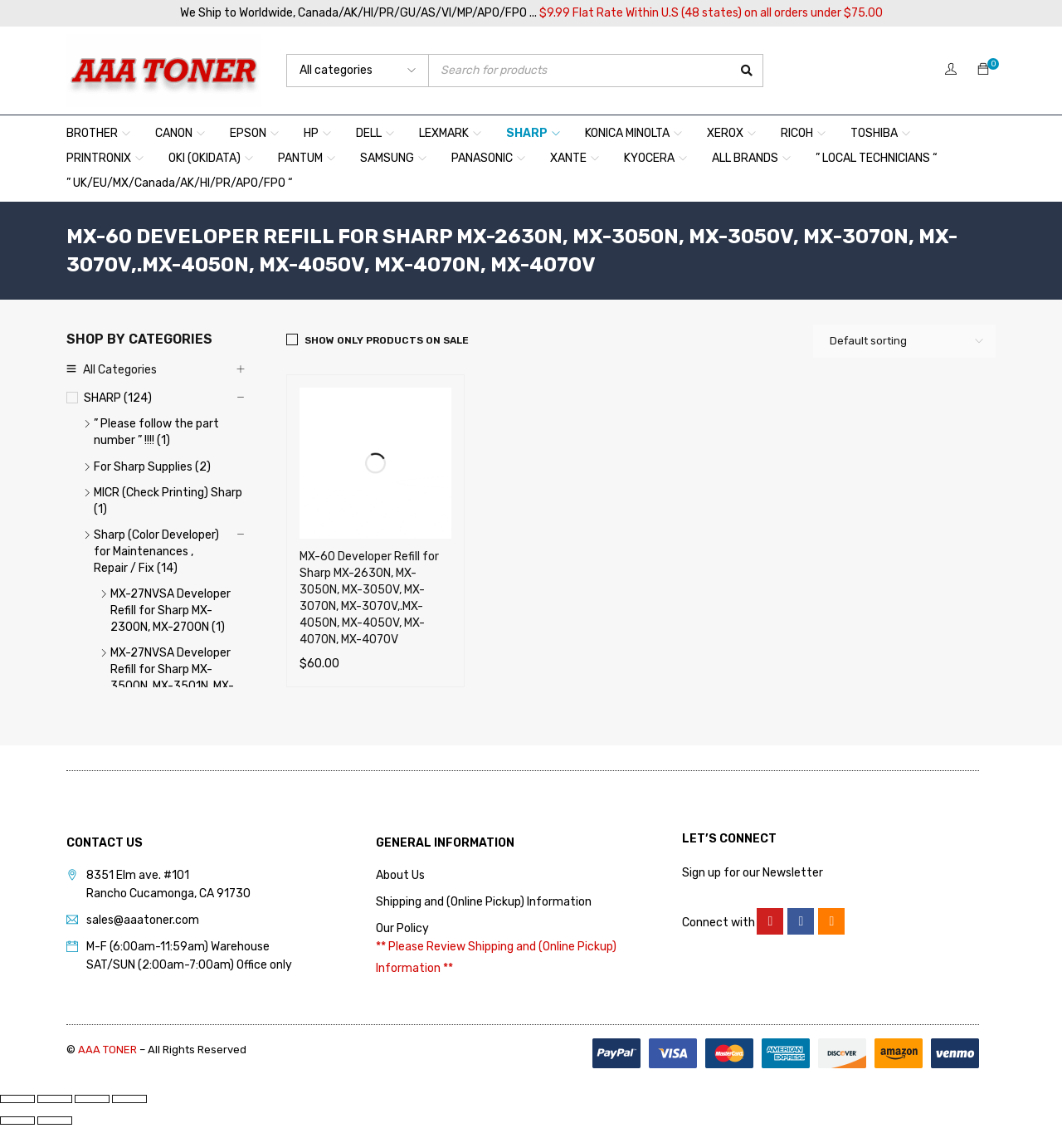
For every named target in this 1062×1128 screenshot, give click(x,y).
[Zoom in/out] (17, 1099)
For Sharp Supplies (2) (152, 467)
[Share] (92, 1099)
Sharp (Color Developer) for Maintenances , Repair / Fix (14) (156, 551)
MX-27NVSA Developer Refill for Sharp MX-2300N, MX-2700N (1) (170, 610)
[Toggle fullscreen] (54, 1099)
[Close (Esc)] (129, 1099)
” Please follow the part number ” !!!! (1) (156, 432)
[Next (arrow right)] (54, 1120)
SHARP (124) (118, 398)
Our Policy (402, 928)
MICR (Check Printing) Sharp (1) (168, 501)
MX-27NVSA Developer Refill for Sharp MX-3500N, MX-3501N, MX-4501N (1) (172, 678)
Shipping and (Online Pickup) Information (484, 902)
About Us (400, 875)
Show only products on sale (386, 340)
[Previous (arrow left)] (17, 1120)
